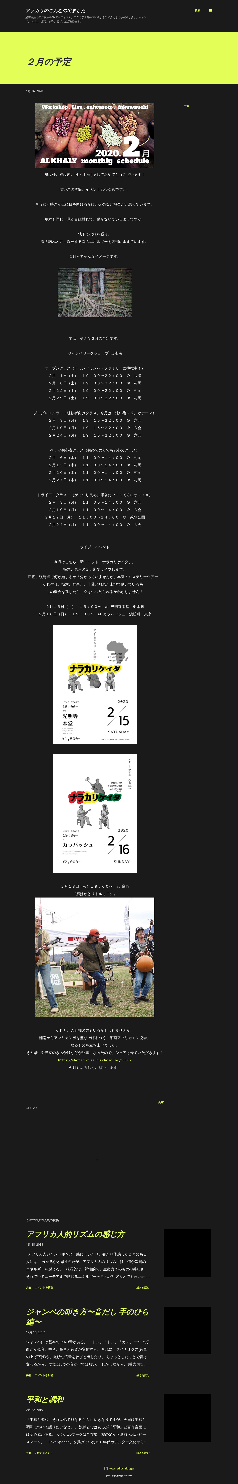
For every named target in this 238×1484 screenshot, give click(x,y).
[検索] (197, 10)
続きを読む (142, 1287)
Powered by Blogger (119, 1468)
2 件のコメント (44, 1453)
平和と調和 (44, 1399)
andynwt (128, 1476)
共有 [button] (186, 106)
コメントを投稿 (44, 1287)
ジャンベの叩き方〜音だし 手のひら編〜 (87, 1317)
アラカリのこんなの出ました (55, 10)
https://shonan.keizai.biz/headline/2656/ (95, 1060)
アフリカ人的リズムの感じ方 (75, 1234)
